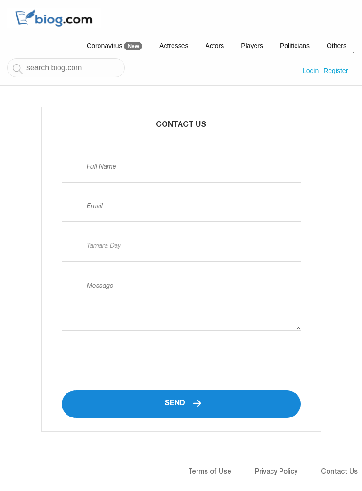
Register (335, 70)
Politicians (295, 45)
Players (252, 45)
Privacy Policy (276, 472)
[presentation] (133, 351)
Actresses (173, 45)
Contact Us (339, 472)
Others (336, 45)
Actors (215, 45)
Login (311, 70)
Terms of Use (209, 472)
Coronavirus (114, 46)
